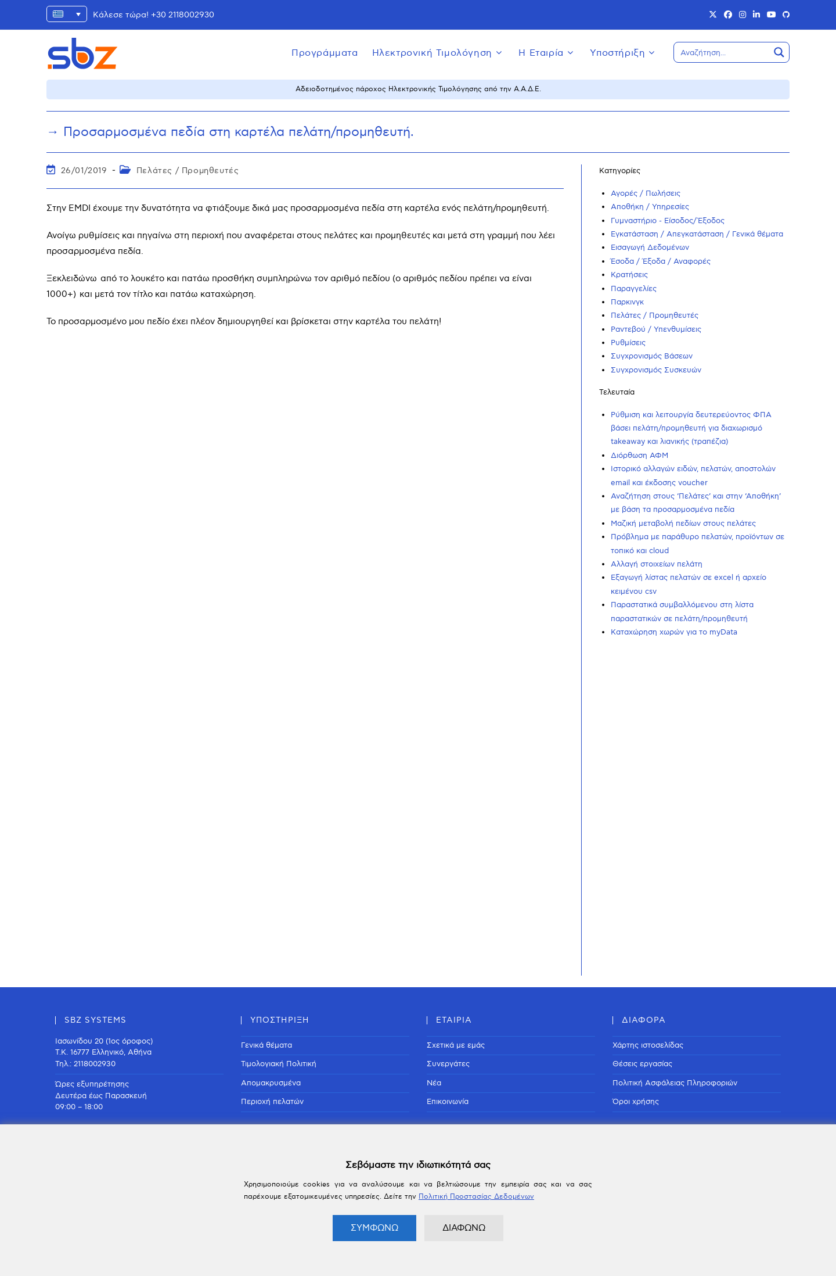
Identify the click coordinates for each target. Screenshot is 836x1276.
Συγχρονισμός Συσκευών (656, 370)
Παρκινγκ (627, 302)
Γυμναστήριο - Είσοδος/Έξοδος (668, 220)
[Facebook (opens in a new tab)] (728, 15)
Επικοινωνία (448, 1101)
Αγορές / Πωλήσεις (645, 193)
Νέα (434, 1083)
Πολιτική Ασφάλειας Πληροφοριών (674, 1083)
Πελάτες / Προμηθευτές (187, 170)
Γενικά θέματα (266, 1045)
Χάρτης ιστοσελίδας (647, 1045)
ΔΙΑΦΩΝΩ (463, 1228)
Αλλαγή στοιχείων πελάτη (656, 564)
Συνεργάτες (448, 1064)
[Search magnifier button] (779, 52)
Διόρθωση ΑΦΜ (639, 455)
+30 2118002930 (182, 15)
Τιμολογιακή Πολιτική (278, 1064)
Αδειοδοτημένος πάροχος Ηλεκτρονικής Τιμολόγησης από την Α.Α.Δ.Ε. (418, 89)
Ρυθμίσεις (628, 342)
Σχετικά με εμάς (456, 1045)
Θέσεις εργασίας (642, 1064)
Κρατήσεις (629, 274)
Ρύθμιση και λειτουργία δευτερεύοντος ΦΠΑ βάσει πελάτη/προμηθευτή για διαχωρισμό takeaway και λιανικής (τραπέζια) (691, 428)
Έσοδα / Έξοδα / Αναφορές (661, 261)
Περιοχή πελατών (272, 1101)
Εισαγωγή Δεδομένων (650, 247)
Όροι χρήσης (635, 1101)
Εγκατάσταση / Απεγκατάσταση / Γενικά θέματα (697, 234)
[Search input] (722, 52)
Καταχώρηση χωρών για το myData (674, 632)
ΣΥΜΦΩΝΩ (374, 1228)
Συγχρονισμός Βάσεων (652, 356)
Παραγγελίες (634, 288)
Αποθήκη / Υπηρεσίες (650, 207)
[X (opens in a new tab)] (712, 15)
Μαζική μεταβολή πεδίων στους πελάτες (683, 523)
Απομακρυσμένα (271, 1083)
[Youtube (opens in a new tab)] (771, 15)
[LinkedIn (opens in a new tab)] (756, 15)
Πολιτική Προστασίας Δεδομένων (476, 1196)
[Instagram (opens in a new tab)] (742, 15)
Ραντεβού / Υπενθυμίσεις (656, 329)
